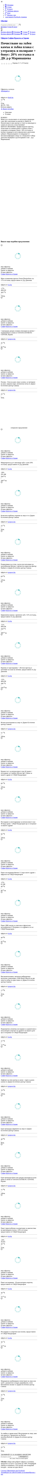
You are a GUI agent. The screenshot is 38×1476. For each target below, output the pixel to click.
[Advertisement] (16, 170)
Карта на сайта (10, 1472)
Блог (8, 13)
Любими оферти (12, 11)
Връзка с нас (10, 15)
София (3, 274)
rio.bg (10, 285)
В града (9, 9)
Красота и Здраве (12, 274)
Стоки (8, 7)
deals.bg (10, 97)
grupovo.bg (11, 339)
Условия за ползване (22, 1472)
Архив (3, 1472)
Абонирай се (5, 91)
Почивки (9, 5)
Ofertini (4, 21)
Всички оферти (6, 32)
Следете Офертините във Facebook (13, 1470)
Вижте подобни (7, 109)
